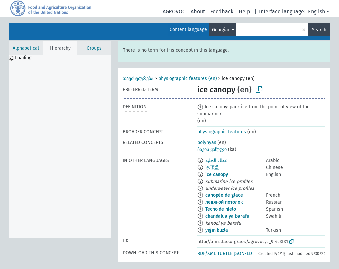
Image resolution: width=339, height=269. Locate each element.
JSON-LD (243, 253)
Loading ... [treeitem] (25, 58)
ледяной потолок (224, 202)
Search (319, 30)
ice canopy (216, 174)
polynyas (206, 142)
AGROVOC (174, 11)
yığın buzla (216, 230)
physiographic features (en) (187, 78)
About (198, 11)
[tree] (60, 146)
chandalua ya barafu (227, 216)
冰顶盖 (212, 167)
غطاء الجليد (216, 160)
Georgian (221, 30)
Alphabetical (26, 48)
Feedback (221, 11)
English (316, 11)
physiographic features (221, 131)
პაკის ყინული (212, 149)
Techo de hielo (220, 209)
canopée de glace (224, 195)
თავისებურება (138, 78)
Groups (94, 48)
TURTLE (225, 253)
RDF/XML (206, 253)
